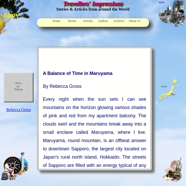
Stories (72, 21)
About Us (134, 21)
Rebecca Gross (18, 109)
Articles (88, 21)
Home (56, 21)
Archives (118, 21)
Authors (103, 21)
